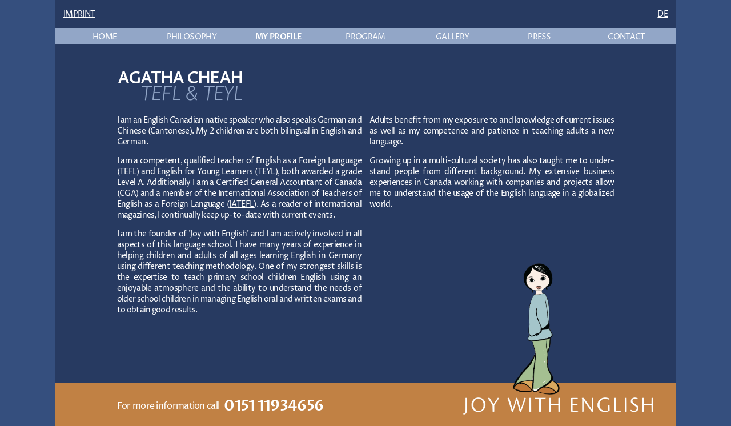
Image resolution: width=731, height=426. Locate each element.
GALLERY (452, 36)
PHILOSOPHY (191, 36)
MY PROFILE (278, 36)
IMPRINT (79, 14)
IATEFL (241, 204)
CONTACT (626, 36)
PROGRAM (365, 36)
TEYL (266, 171)
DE (662, 14)
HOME (105, 36)
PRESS (539, 36)
